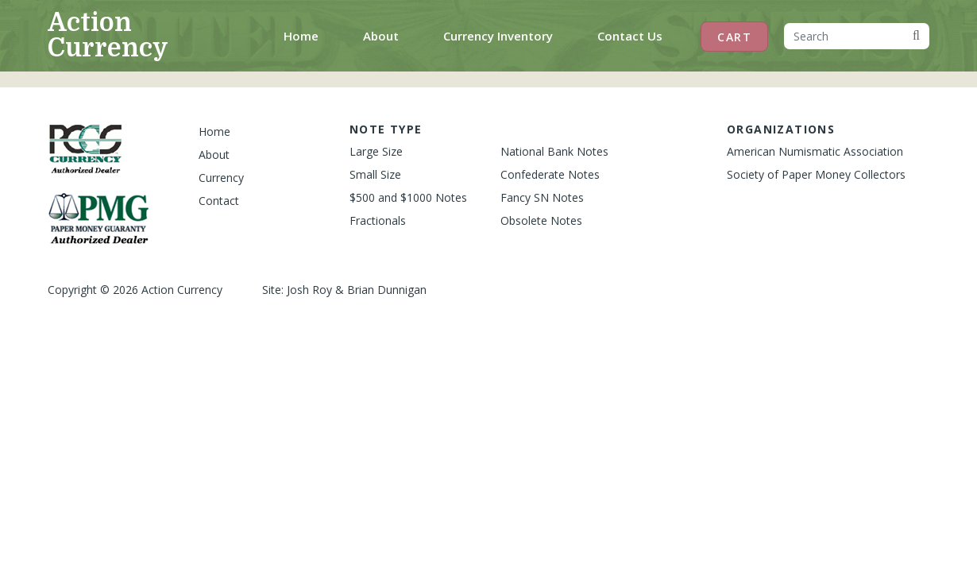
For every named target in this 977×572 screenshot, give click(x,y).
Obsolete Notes (541, 220)
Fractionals (377, 220)
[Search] (843, 36)
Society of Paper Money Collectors (816, 174)
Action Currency (108, 35)
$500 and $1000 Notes (408, 197)
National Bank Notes (554, 151)
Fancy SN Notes (542, 197)
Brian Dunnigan (387, 289)
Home (304, 35)
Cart (734, 36)
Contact (219, 200)
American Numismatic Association (815, 151)
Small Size (375, 174)
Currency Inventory (498, 36)
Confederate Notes (550, 174)
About (381, 36)
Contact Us (629, 36)
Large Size (376, 151)
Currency (221, 177)
